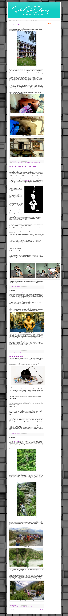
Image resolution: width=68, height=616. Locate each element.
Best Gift (13, 606)
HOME (10, 20)
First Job (19, 162)
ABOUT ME (15, 20)
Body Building (19, 352)
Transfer (37, 162)
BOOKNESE (27, 20)
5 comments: (18, 161)
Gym (21, 352)
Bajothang (13, 162)
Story (28, 606)
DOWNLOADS (21, 20)
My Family (27, 162)
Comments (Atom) (16, 611)
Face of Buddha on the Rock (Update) (19, 439)
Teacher (32, 162)
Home (27, 609)
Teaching (34, 162)
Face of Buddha (16, 441)
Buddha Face (20, 606)
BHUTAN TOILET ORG (35, 20)
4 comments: (18, 605)
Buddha (17, 606)
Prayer (25, 606)
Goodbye (21, 162)
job (23, 162)
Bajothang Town (14, 352)
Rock (27, 606)
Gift (23, 606)
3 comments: (18, 350)
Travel (39, 162)
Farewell (16, 162)
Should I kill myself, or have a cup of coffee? (22, 166)
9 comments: (18, 286)
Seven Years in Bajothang (16, 24)
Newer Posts (11, 609)
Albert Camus (27, 180)
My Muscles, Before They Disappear (18, 292)
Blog (15, 606)
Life (25, 162)
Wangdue (31, 606)
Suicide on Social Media (16, 356)
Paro (29, 162)
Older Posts (41, 609)
